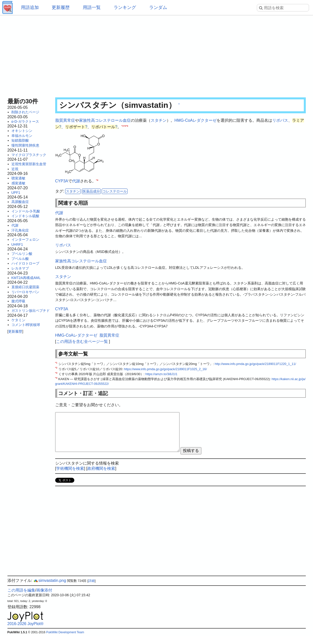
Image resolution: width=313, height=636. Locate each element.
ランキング (125, 7)
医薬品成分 (91, 191)
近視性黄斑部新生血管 (28, 164)
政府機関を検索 (101, 468)
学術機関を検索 (70, 468)
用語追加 (30, 7)
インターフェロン (25, 239)
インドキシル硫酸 (25, 216)
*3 (127, 125)
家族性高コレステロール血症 (105, 120)
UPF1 (15, 193)
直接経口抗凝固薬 (25, 287)
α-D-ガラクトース (25, 121)
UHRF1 (17, 244)
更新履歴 (61, 7)
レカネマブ (20, 268)
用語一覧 (92, 7)
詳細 (91, 581)
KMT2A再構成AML (26, 278)
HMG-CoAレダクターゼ (196, 120)
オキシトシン (21, 131)
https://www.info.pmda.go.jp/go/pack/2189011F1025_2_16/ (165, 369)
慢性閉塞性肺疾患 (25, 145)
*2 (125, 125)
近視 (14, 169)
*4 (97, 179)
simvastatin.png (49, 580)
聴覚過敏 (18, 178)
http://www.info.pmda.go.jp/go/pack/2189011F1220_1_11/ (255, 364)
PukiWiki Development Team (65, 632)
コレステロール (114, 191)
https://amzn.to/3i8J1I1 (161, 374)
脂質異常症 (65, 120)
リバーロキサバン (25, 292)
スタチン (159, 120)
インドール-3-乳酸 (25, 211)
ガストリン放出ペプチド (30, 311)
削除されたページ (25, 112)
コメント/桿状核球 (25, 325)
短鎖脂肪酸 (20, 140)
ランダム (158, 7)
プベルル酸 (20, 259)
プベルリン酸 (21, 254)
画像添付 (44, 590)
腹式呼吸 (18, 301)
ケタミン (18, 320)
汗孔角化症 (20, 230)
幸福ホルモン (21, 136)
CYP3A (61, 181)
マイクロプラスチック (28, 155)
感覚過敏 (18, 183)
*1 (122, 125)
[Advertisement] (156, 54)
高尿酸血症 (20, 202)
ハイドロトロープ (25, 263)
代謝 (14, 225)
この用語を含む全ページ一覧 (82, 341)
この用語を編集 (21, 590)
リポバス (280, 120)
